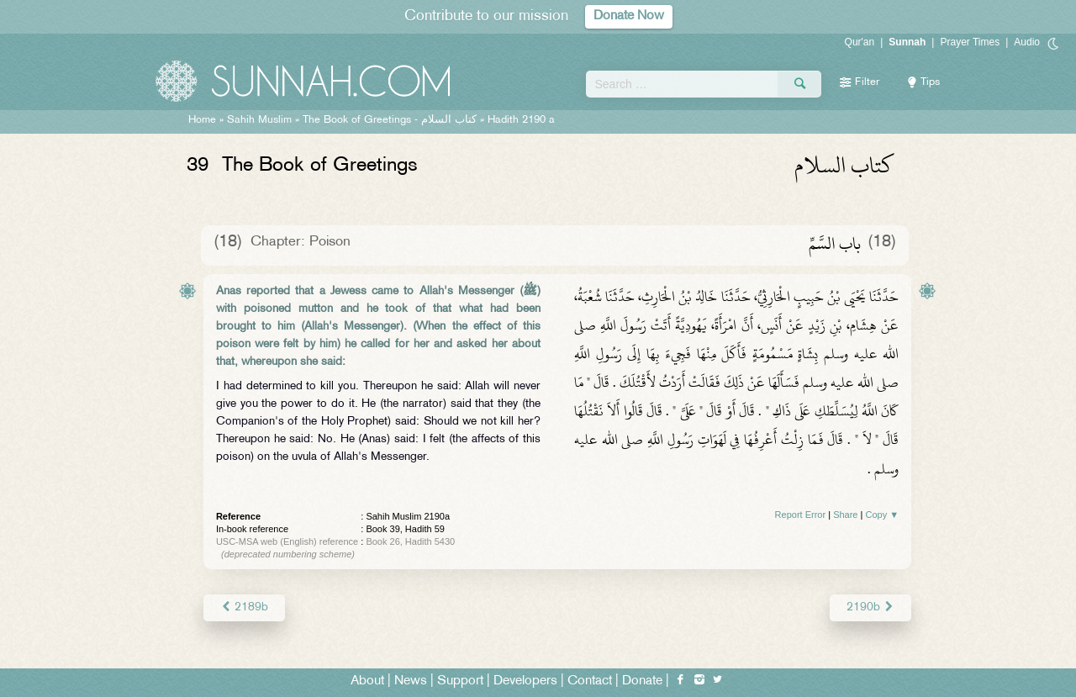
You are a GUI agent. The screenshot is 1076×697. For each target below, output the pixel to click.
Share (845, 515)
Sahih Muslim (259, 120)
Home (202, 120)
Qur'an (860, 42)
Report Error (800, 515)
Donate (642, 681)
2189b (244, 607)
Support (460, 681)
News (410, 681)
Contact (589, 681)
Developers (525, 681)
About (367, 681)
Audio (1027, 42)
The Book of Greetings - (390, 120)
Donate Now (628, 16)
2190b (870, 607)
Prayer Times (970, 42)
